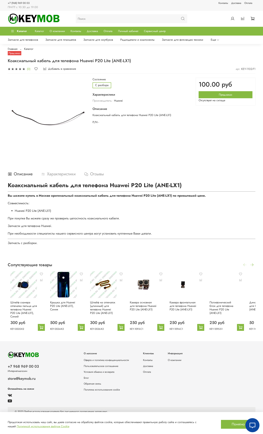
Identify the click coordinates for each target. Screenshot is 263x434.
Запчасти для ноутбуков (98, 40)
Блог (86, 378)
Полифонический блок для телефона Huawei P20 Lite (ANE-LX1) (232, 308)
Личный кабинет (128, 31)
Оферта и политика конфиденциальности (106, 360)
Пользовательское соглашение (101, 366)
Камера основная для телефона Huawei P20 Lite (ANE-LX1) (147, 308)
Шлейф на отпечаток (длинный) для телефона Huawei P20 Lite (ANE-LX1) (105, 310)
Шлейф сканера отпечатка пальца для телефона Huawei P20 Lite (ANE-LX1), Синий (21, 310)
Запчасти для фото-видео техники (182, 40)
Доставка (236, 3)
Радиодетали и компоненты (137, 40)
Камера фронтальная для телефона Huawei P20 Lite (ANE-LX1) (189, 308)
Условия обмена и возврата (99, 372)
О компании (57, 31)
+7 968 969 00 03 (23, 366)
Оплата (248, 3)
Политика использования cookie (102, 389)
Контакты (223, 3)
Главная (12, 49)
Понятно (238, 424)
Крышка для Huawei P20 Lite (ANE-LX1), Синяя (62, 308)
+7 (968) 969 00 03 (19, 3)
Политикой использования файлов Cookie (43, 426)
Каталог (19, 31)
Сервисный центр (155, 31)
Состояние (99, 79)
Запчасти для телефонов (23, 40)
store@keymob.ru (22, 378)
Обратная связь (92, 383)
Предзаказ (225, 95)
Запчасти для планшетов (60, 40)
